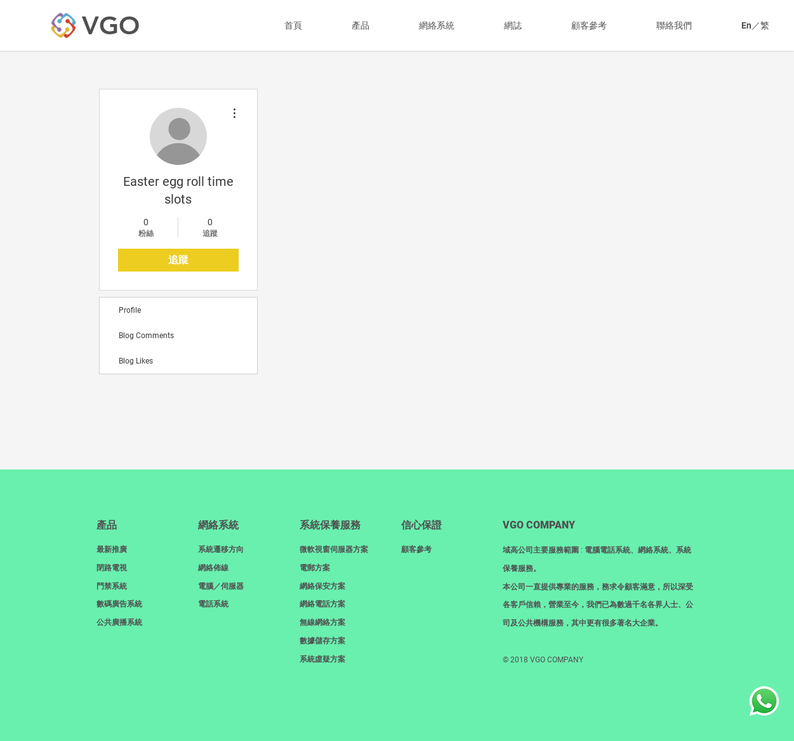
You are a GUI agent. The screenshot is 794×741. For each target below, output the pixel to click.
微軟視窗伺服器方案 (334, 549)
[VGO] (110, 25)
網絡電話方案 (322, 604)
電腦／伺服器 (221, 586)
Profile (130, 310)
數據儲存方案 (322, 640)
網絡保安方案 (322, 586)
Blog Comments (146, 335)
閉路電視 (111, 567)
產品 (106, 525)
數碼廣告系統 (119, 604)
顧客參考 (416, 549)
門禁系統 (111, 586)
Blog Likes (136, 361)
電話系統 (213, 604)
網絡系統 (218, 525)
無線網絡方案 (322, 622)
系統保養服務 (330, 525)
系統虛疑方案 (322, 659)
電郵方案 (315, 567)
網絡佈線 (213, 567)
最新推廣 (111, 549)
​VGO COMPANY (539, 525)
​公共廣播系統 (119, 622)
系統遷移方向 (221, 549)
